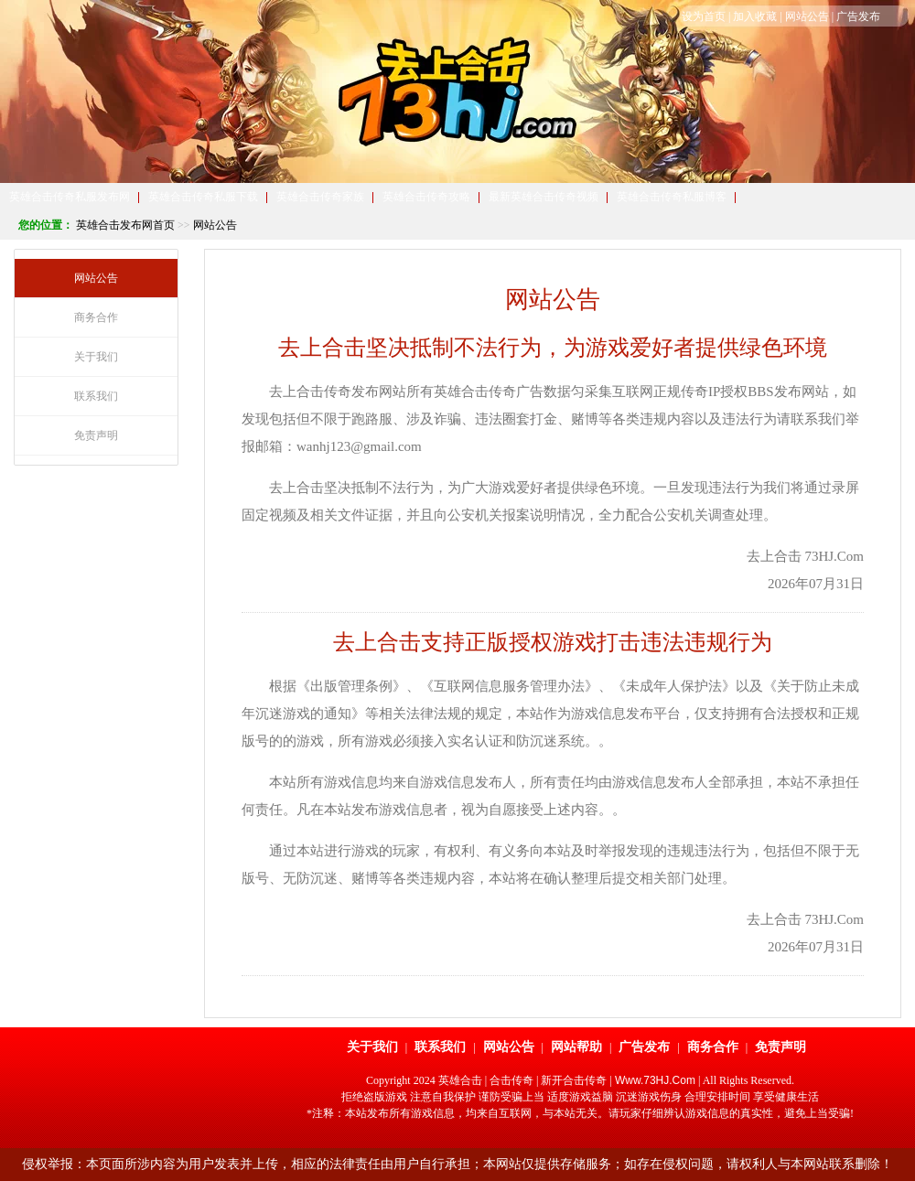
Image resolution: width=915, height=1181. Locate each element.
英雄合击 (460, 1080)
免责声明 (780, 1047)
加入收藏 (755, 16)
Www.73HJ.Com (655, 1080)
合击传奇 (511, 1080)
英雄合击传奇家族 (320, 196)
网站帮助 (576, 1047)
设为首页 (704, 16)
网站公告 (807, 16)
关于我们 (372, 1047)
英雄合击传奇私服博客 (672, 196)
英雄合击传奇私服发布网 (69, 196)
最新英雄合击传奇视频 (543, 196)
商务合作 (712, 1047)
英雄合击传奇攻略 (426, 196)
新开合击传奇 (574, 1080)
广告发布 (858, 16)
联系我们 (440, 1047)
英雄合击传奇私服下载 (203, 196)
